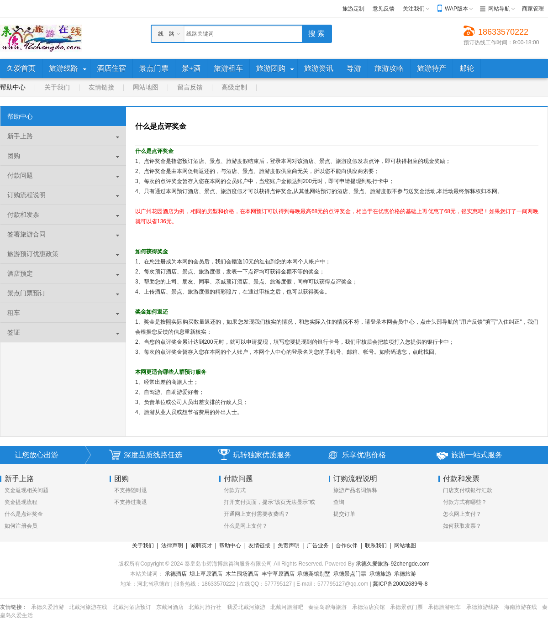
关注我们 (414, 8)
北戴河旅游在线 (88, 607)
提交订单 (344, 514)
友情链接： (13, 607)
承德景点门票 (349, 574)
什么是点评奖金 (24, 514)
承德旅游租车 (444, 607)
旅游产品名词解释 (355, 490)
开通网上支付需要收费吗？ (257, 514)
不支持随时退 (130, 490)
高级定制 (234, 87)
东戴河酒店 (170, 607)
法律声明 (172, 545)
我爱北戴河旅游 (246, 607)
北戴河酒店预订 (132, 607)
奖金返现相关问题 (26, 490)
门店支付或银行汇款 (467, 490)
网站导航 (499, 8)
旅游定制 (353, 8)
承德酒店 (176, 574)
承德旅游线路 (482, 607)
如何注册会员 (21, 526)
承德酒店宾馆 (368, 607)
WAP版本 (456, 8)
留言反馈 (190, 87)
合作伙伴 (347, 545)
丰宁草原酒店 (278, 574)
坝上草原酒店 (206, 574)
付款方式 (235, 490)
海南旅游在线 (520, 607)
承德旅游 (380, 574)
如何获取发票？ (462, 526)
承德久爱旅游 (47, 607)
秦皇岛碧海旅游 (327, 607)
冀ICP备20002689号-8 (400, 584)
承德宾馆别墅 (313, 574)
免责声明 (289, 545)
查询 (338, 502)
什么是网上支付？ (246, 526)
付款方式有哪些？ (465, 502)
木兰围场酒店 (242, 574)
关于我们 (57, 87)
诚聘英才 (201, 545)
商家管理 (533, 8)
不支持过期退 (130, 502)
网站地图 (145, 87)
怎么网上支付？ (462, 514)
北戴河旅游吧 (286, 607)
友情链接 (101, 87)
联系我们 (376, 545)
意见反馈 (384, 8)
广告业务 (318, 545)
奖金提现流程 (21, 502)
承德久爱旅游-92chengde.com (392, 564)
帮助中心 (13, 87)
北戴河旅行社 (205, 607)
